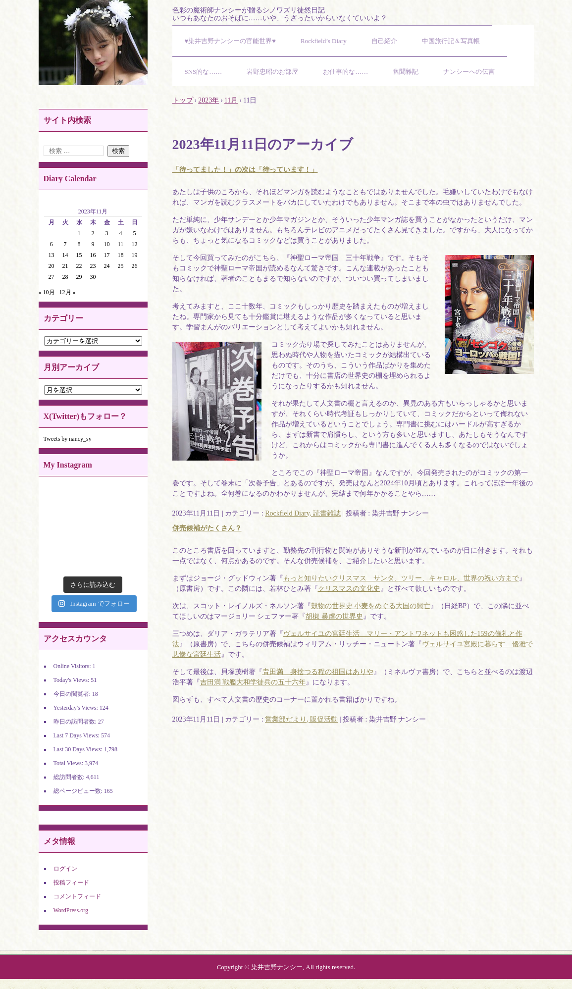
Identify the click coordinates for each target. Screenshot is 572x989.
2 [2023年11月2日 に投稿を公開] (93, 233)
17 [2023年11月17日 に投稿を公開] (107, 255)
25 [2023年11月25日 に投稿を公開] (121, 265)
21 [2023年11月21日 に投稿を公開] (65, 265)
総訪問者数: (69, 777)
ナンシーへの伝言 (469, 71)
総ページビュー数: (78, 790)
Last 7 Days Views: (77, 735)
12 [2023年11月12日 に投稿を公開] (135, 244)
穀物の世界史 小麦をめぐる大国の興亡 (371, 606)
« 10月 (47, 292)
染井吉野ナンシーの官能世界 (93, 42)
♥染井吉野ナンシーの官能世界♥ (230, 41)
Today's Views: (72, 680)
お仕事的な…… (345, 71)
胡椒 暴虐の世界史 (334, 616)
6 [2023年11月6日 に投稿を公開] (51, 244)
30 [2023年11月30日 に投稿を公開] (93, 276)
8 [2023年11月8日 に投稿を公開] (79, 244)
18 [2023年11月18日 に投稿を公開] (121, 255)
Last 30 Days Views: (78, 749)
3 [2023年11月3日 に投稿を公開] (106, 233)
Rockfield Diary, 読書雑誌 (303, 513)
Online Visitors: (73, 666)
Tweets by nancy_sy (68, 438)
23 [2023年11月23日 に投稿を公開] (93, 265)
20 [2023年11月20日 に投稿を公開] (51, 265)
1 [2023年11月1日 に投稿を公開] (79, 233)
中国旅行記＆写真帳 (451, 41)
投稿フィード (71, 882)
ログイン (65, 868)
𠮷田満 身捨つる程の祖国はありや (317, 672)
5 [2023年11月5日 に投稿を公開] (134, 233)
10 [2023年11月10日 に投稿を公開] (107, 244)
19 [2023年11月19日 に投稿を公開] (135, 255)
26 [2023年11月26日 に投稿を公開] (135, 265)
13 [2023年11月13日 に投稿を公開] (51, 255)
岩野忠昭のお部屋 (272, 71)
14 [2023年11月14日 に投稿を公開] (65, 255)
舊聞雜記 (405, 71)
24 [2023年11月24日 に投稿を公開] (107, 265)
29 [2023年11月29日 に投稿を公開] (79, 276)
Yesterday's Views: (76, 707)
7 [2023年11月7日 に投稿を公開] (65, 244)
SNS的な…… (203, 71)
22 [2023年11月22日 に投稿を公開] (79, 265)
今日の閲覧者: (72, 693)
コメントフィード (77, 896)
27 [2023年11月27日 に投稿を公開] (51, 276)
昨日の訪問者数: (75, 721)
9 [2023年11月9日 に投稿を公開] (93, 244)
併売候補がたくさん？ (207, 528)
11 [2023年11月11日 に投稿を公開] (121, 244)
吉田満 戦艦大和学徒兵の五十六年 (253, 682)
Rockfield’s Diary (324, 41)
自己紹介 (384, 41)
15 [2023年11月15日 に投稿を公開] (79, 255)
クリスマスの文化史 (349, 588)
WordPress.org (70, 910)
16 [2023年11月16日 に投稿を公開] (93, 255)
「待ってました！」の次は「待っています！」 (245, 169)
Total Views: (69, 763)
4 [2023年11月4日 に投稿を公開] (120, 233)
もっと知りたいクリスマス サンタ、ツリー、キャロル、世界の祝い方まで (401, 578)
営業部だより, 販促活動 (301, 719)
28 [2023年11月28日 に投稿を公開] (65, 276)
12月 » (67, 292)
